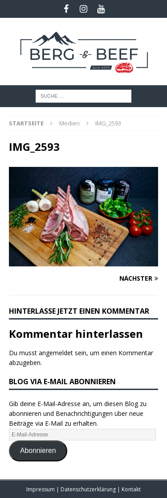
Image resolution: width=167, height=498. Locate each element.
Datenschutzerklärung (89, 489)
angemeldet (56, 353)
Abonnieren (38, 450)
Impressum (41, 489)
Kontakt (131, 489)
